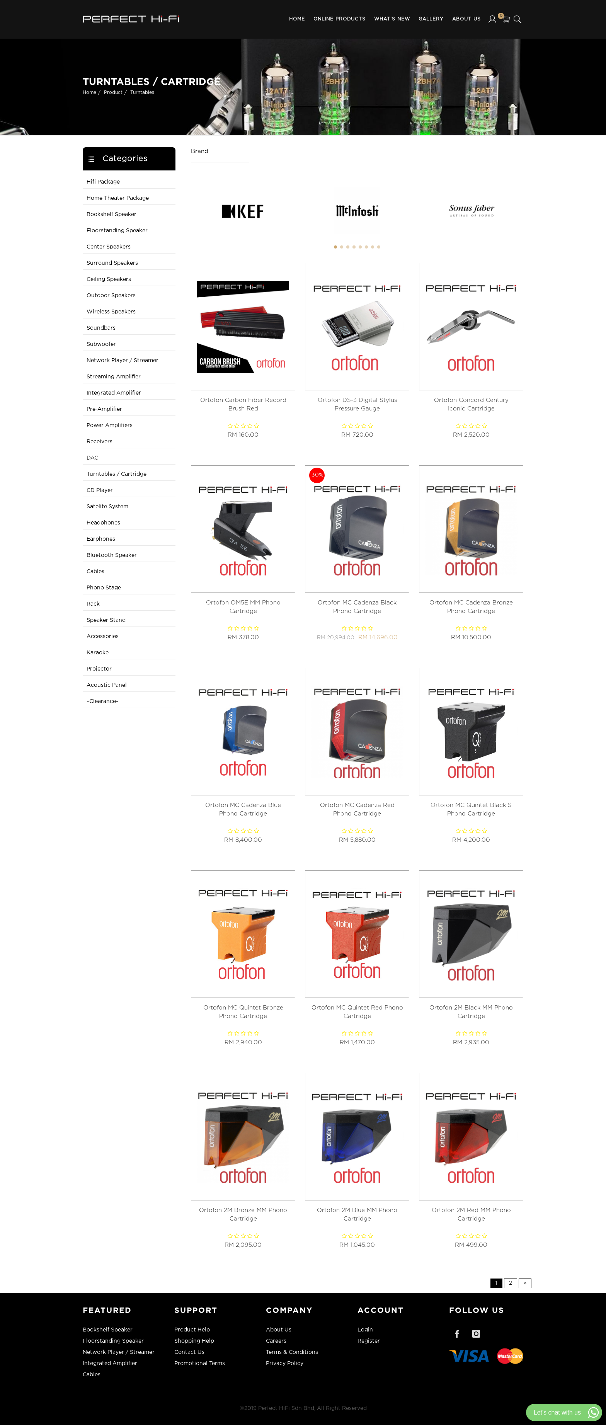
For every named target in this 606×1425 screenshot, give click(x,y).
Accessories (103, 636)
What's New (392, 19)
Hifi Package (103, 182)
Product (113, 92)
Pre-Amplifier (104, 409)
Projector (99, 669)
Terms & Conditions (292, 1352)
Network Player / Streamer (122, 360)
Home (297, 19)
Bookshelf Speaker (111, 214)
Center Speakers (109, 247)
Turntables (142, 92)
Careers (276, 1341)
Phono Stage (104, 588)
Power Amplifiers (110, 425)
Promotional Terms (199, 1363)
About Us (466, 19)
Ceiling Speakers (109, 279)
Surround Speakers (112, 263)
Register (368, 1341)
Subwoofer (101, 344)
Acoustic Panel (107, 685)
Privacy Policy (284, 1363)
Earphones (101, 539)
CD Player (100, 490)
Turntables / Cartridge (116, 474)
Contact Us (189, 1352)
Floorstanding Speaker (117, 230)
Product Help (192, 1330)
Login (365, 1330)
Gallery (431, 19)
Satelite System (107, 506)
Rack (93, 604)
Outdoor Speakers (111, 295)
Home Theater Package (118, 198)
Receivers (99, 441)
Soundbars (101, 328)
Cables (95, 571)
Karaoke (98, 652)
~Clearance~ (103, 701)
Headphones (103, 523)
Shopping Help (194, 1341)
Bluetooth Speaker (112, 555)
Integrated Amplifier (114, 393)
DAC (92, 458)
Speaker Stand (106, 620)
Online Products (339, 19)
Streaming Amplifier (114, 377)
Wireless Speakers (111, 312)
